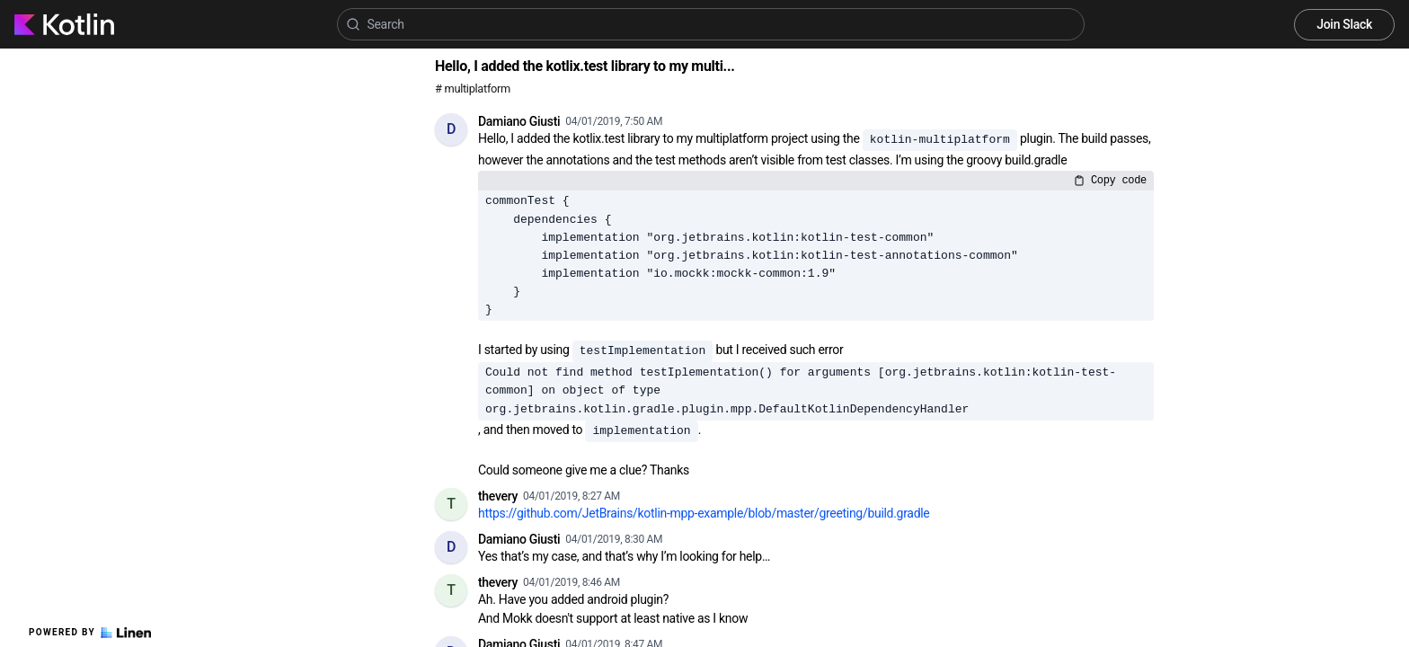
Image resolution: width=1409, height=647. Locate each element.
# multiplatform (472, 88)
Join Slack (1344, 24)
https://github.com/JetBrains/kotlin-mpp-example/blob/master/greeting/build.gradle (703, 513)
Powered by (90, 632)
